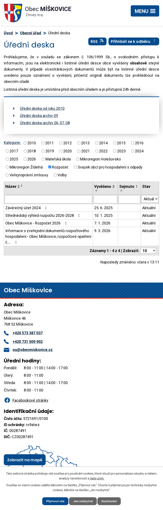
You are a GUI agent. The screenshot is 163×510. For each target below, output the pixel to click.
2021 (85, 151)
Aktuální (149, 208)
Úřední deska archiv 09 (39, 115)
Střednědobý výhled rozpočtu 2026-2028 (43, 215)
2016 (139, 143)
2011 (49, 143)
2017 (14, 151)
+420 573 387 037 (23, 333)
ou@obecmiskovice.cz (28, 349)
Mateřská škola (58, 159)
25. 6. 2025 (103, 208)
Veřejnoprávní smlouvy (29, 175)
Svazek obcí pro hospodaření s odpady (110, 167)
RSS (97, 43)
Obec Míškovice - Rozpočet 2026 (36, 223)
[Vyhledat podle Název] (48, 199)
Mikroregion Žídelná (26, 167)
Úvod (8, 33)
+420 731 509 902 (23, 341)
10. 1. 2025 (103, 215)
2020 (67, 151)
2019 (49, 151)
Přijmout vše (53, 500)
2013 (85, 143)
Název (12, 186)
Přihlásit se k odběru (134, 43)
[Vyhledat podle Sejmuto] (129, 199)
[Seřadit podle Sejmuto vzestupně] (121, 190)
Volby (62, 175)
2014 (103, 143)
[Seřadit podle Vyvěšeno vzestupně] (96, 190)
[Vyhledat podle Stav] (150, 198)
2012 (67, 143)
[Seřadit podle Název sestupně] (22, 186)
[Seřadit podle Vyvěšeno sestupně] (96, 192)
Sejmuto (128, 186)
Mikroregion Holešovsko (100, 159)
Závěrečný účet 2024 (26, 208)
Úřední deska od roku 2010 (42, 108)
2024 (139, 151)
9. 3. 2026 (102, 231)
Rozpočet (60, 167)
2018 (31, 151)
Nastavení (111, 500)
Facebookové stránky (26, 400)
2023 (121, 151)
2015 (121, 143)
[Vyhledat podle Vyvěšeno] (105, 199)
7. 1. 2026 (102, 223)
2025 (14, 159)
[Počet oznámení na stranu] (148, 250)
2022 (103, 151)
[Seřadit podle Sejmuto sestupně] (121, 192)
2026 (31, 159)
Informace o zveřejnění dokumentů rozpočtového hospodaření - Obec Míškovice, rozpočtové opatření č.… (48, 236)
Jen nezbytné (83, 500)
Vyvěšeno (104, 186)
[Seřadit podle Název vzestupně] (22, 184)
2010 (31, 143)
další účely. (97, 477)
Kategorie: (12, 142)
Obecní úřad (30, 33)
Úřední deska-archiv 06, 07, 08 (45, 123)
